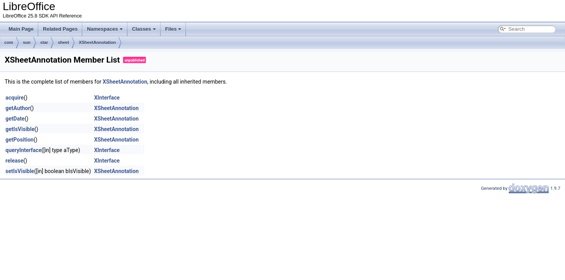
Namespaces (105, 29)
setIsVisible (19, 171)
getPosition (19, 139)
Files (173, 29)
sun (27, 42)
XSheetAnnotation (97, 42)
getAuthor (17, 108)
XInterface (107, 97)
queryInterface (23, 150)
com (8, 42)
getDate (15, 119)
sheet (63, 42)
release (14, 161)
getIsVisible (19, 129)
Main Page (21, 29)
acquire (14, 97)
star (44, 42)
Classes (144, 29)
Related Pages (60, 29)
